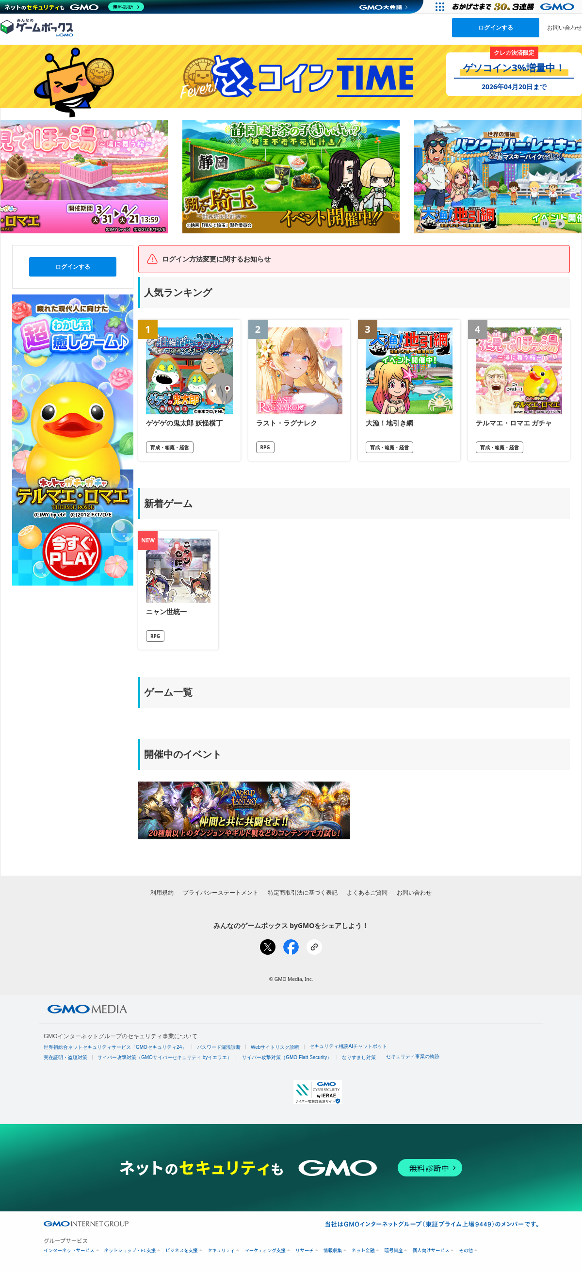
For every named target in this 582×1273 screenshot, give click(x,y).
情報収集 (332, 1250)
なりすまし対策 (359, 1057)
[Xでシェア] (267, 947)
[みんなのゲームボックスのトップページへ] (37, 27)
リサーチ (304, 1250)
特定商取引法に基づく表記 (303, 892)
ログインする (495, 27)
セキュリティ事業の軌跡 (412, 1056)
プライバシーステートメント (221, 892)
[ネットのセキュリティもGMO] (74, 7)
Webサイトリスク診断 (275, 1047)
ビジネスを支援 (181, 1250)
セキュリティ (221, 1250)
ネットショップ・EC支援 (130, 1250)
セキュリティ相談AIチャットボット (348, 1046)
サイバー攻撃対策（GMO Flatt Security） (287, 1057)
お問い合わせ (564, 27)
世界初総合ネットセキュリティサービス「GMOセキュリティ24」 (115, 1047)
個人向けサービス (430, 1250)
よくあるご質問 (367, 892)
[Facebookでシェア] (291, 947)
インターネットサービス (69, 1250)
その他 (466, 1250)
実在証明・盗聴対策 (65, 1057)
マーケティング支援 (265, 1250)
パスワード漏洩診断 (219, 1047)
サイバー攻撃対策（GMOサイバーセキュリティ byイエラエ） (164, 1057)
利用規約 (162, 892)
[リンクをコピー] (314, 947)
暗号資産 (393, 1250)
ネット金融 (363, 1250)
